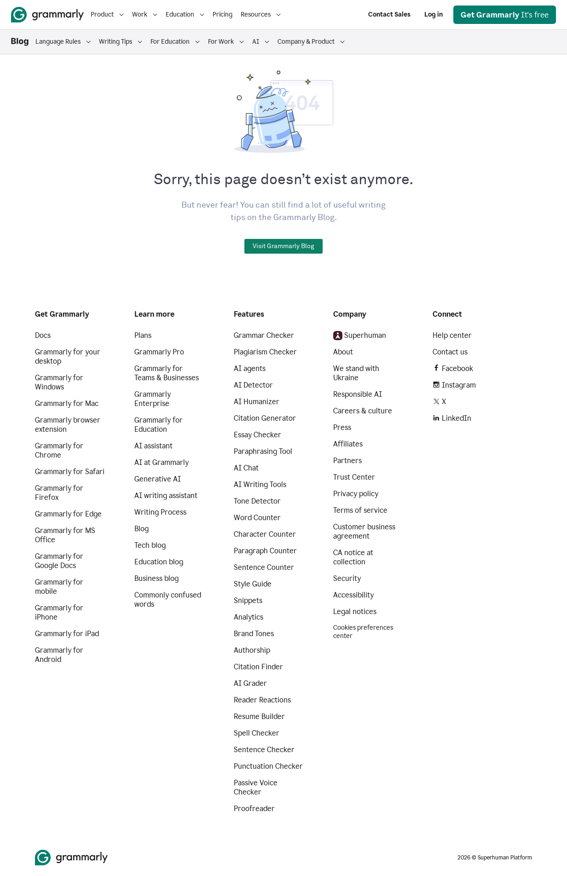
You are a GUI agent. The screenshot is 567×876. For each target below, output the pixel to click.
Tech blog (150, 545)
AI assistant (153, 445)
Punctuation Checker (268, 766)
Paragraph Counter (265, 550)
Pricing (222, 14)
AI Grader (250, 683)
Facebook (453, 368)
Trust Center (354, 477)
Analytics (248, 617)
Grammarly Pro (159, 352)
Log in (433, 14)
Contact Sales (389, 14)
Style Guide (253, 584)
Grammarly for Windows (59, 382)
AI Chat (246, 468)
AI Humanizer (256, 401)
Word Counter (257, 517)
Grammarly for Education (158, 425)
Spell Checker (256, 733)
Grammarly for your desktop (67, 356)
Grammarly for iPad (67, 633)
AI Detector (253, 385)
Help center (452, 335)
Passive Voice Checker (256, 787)
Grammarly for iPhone (59, 612)
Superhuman (359, 335)
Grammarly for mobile (59, 587)
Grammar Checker (264, 335)
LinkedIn (452, 418)
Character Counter (265, 534)
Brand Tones (254, 633)
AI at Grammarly (161, 462)
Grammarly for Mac (66, 403)
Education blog (158, 561)
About (343, 352)
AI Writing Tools (260, 484)
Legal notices (354, 611)
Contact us (450, 352)
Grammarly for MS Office (65, 535)
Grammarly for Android (59, 655)
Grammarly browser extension (67, 425)
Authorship (252, 650)
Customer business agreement (364, 531)
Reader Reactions (262, 700)
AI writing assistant (165, 495)
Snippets (248, 600)
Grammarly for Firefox (59, 493)
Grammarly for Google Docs (59, 561)
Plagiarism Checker (265, 352)
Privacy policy (355, 493)
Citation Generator (265, 418)
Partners (347, 460)
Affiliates (348, 444)
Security (347, 578)
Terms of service (360, 510)
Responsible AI (357, 394)
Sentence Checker (264, 749)
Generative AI (157, 479)
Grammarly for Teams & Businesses (166, 373)
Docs (43, 335)
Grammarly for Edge (68, 514)
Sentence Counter (264, 567)
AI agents (250, 368)
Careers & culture (362, 410)
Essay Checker (257, 434)
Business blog (156, 578)
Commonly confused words (167, 600)
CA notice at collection (353, 557)
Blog (141, 528)
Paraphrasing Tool (263, 451)
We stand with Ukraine (356, 373)
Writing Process (160, 512)
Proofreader (254, 808)
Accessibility (353, 595)
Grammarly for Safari (69, 471)
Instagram (454, 385)
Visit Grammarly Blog (283, 246)
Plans (142, 335)
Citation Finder (258, 666)
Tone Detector (257, 501)
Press (342, 427)
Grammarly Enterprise (152, 399)
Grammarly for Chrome (59, 450)
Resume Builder (259, 716)
